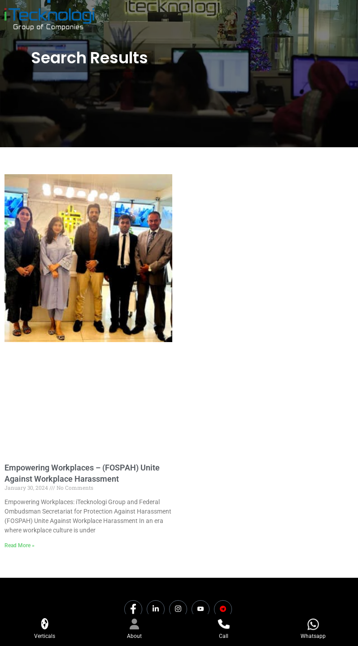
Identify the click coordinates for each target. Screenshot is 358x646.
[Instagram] (178, 609)
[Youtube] (201, 609)
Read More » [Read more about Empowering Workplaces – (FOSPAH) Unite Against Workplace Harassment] (19, 545)
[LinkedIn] (156, 609)
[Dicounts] (223, 609)
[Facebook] (133, 609)
